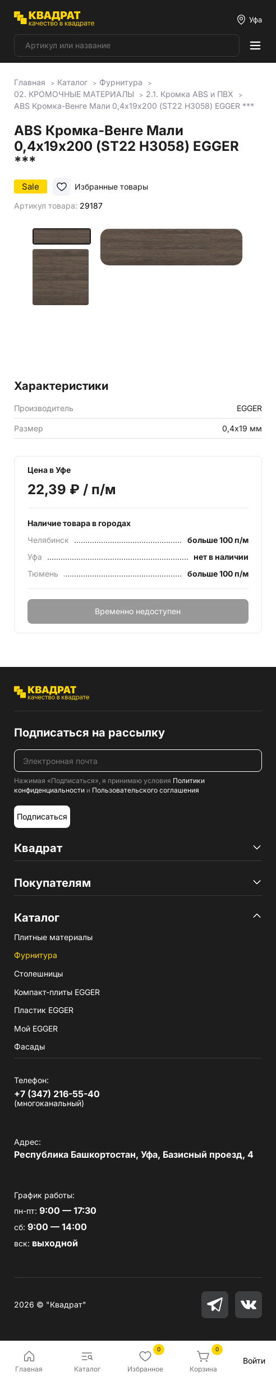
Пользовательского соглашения (145, 790)
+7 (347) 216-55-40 (57, 1094)
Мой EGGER (36, 1028)
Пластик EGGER (43, 1010)
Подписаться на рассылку (89, 732)
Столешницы (38, 973)
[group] (171, 299)
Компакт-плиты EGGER (57, 992)
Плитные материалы (53, 937)
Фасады (29, 1046)
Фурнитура (35, 955)
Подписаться (42, 816)
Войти (254, 1360)
